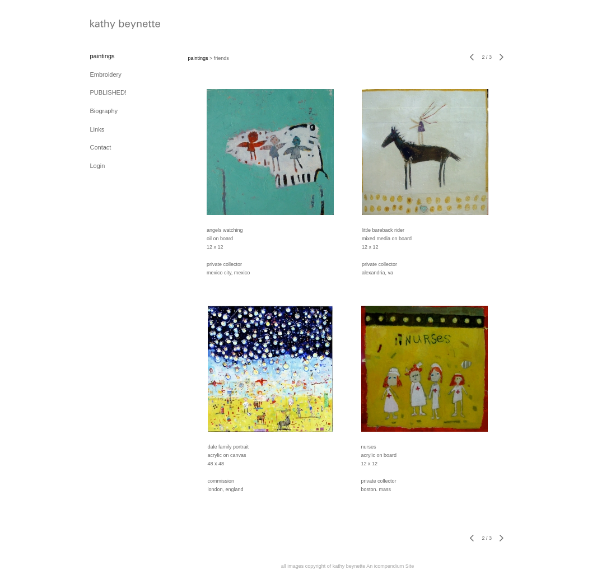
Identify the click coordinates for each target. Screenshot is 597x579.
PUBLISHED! (108, 92)
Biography (104, 111)
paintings (102, 56)
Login (97, 165)
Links (97, 129)
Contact (100, 147)
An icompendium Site (390, 566)
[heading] (118, 25)
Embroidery (106, 74)
